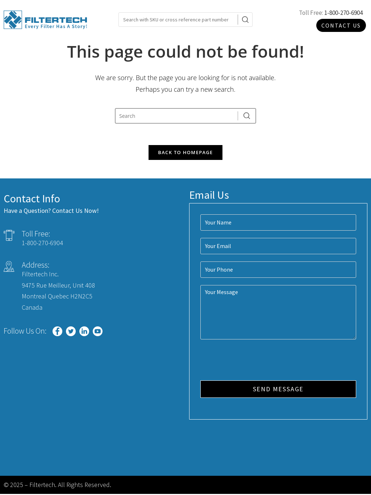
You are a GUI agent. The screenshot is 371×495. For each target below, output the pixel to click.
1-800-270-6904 (343, 13)
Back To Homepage (185, 153)
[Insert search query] (177, 115)
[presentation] (255, 361)
